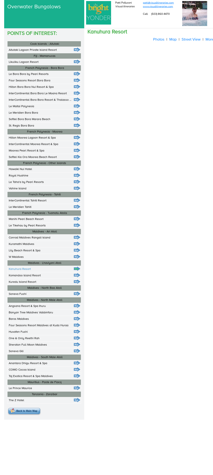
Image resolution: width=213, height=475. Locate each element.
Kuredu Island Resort (22, 281)
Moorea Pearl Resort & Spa (26, 150)
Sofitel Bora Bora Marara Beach (29, 119)
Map (173, 39)
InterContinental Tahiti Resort (27, 200)
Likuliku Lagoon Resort (23, 62)
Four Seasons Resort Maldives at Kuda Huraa (38, 325)
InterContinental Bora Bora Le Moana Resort (38, 93)
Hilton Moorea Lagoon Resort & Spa (32, 137)
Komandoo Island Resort (25, 275)
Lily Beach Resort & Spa (24, 250)
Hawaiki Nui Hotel (20, 169)
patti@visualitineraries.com (158, 2)
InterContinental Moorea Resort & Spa (33, 144)
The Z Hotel (16, 400)
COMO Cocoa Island (22, 369)
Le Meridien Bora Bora (23, 112)
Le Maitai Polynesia (21, 106)
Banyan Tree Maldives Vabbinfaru (31, 312)
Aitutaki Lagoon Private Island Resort (33, 49)
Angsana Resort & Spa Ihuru (27, 306)
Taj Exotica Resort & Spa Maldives (31, 376)
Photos (158, 39)
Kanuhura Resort (20, 269)
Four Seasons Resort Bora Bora (29, 80)
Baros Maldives (19, 318)
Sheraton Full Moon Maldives (28, 344)
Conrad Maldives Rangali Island (29, 237)
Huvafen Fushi (18, 331)
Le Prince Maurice (20, 388)
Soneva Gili (16, 351)
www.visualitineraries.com (158, 6)
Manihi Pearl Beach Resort (26, 219)
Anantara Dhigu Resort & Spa (28, 363)
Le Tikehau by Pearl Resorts (27, 225)
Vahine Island (17, 188)
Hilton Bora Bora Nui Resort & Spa (31, 87)
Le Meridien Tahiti (20, 207)
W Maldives (16, 256)
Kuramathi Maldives (21, 244)
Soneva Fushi (17, 294)
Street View (191, 39)
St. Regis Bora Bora (21, 125)
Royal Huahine (18, 175)
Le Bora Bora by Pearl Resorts (29, 74)
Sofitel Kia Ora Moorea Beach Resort (33, 157)
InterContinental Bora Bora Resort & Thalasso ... (40, 99)
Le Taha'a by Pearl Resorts (26, 182)
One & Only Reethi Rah (24, 338)
